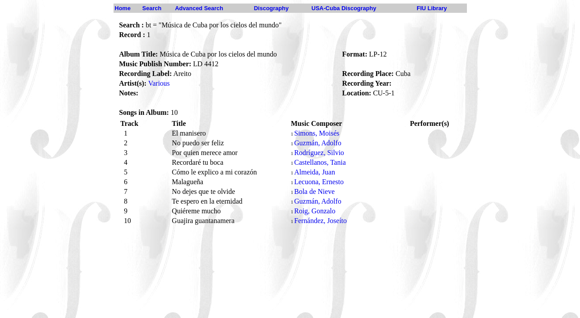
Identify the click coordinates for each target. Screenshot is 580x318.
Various (159, 83)
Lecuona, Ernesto (319, 182)
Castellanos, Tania (320, 162)
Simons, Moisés (316, 133)
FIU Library (432, 8)
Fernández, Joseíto (320, 220)
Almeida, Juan (314, 172)
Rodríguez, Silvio (319, 152)
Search (151, 8)
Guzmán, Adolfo (317, 143)
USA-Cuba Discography (343, 8)
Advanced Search (199, 8)
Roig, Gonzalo (314, 211)
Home (123, 8)
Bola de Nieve (314, 191)
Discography (271, 8)
